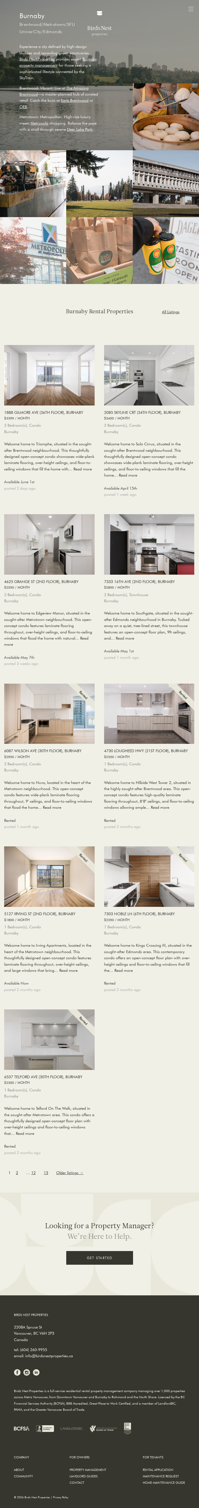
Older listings (69, 1172)
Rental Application (158, 1470)
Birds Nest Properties (37, 59)
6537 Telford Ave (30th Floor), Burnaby (49, 1080)
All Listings (171, 311)
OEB (23, 106)
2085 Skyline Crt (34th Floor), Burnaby (149, 415)
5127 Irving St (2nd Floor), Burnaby (49, 916)
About (19, 1470)
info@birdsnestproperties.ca (49, 1355)
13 (46, 1172)
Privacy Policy (60, 1497)
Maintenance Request (161, 1476)
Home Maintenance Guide (164, 1482)
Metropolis (39, 123)
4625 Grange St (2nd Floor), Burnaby (49, 584)
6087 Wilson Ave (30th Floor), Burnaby (49, 753)
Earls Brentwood (75, 100)
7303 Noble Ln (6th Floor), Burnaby (149, 916)
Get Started (99, 1258)
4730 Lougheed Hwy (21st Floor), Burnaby (149, 753)
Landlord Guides (84, 1476)
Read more (82, 469)
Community (23, 1476)
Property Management (88, 1470)
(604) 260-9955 (33, 1349)
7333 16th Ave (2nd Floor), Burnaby (149, 584)
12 (33, 1172)
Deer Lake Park (79, 129)
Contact (77, 1482)
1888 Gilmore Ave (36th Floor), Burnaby (49, 415)
